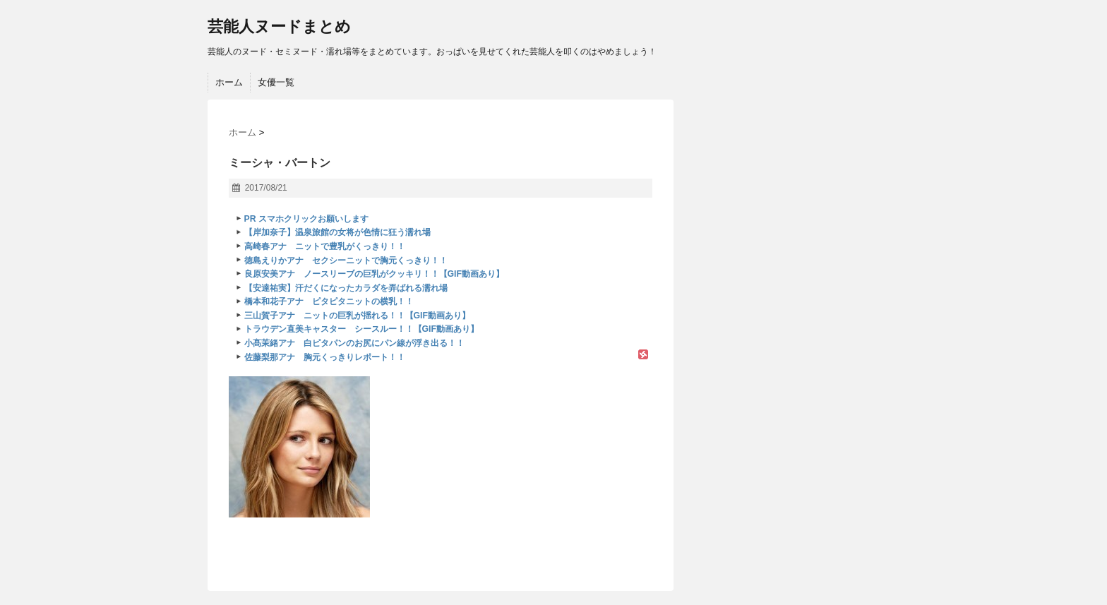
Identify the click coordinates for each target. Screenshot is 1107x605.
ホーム (229, 82)
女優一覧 (276, 82)
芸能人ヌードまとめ (279, 26)
